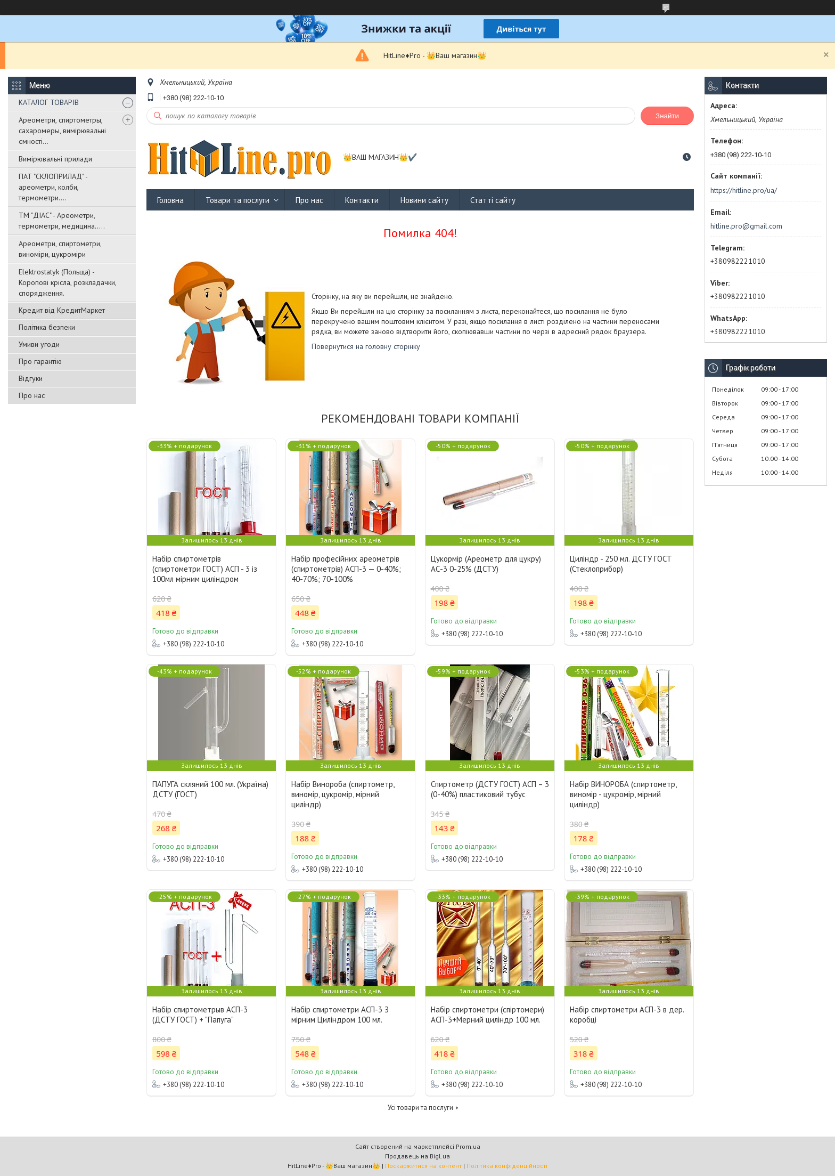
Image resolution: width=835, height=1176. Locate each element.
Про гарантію (40, 361)
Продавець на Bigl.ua (417, 1156)
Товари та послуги (237, 200)
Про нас (32, 395)
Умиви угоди (39, 344)
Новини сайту (424, 200)
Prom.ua (468, 1146)
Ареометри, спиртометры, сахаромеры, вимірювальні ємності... (62, 130)
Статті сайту (492, 200)
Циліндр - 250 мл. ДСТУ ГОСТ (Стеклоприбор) (621, 564)
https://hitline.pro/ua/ (743, 190)
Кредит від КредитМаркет (62, 310)
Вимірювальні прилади (55, 159)
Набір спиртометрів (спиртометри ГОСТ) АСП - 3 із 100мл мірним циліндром (204, 569)
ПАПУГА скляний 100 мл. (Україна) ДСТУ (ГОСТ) (210, 789)
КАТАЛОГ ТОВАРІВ (49, 102)
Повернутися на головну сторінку (366, 346)
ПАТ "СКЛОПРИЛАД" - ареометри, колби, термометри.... (53, 187)
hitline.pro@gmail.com (746, 226)
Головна (170, 200)
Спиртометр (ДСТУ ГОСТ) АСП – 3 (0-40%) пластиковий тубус (490, 789)
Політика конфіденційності (506, 1166)
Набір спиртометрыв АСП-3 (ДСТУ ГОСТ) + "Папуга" (200, 1014)
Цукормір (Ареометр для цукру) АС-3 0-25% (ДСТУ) (486, 564)
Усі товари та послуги (420, 1107)
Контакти (362, 200)
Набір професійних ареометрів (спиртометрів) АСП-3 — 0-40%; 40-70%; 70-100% (346, 569)
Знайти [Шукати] (667, 116)
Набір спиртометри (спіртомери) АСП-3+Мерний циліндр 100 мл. (487, 1014)
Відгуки (31, 378)
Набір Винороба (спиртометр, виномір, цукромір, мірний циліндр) (342, 794)
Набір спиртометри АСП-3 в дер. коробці (627, 1014)
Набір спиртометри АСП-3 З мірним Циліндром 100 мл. (340, 1014)
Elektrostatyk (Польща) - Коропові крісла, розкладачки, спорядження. (67, 282)
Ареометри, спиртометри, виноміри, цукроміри (60, 249)
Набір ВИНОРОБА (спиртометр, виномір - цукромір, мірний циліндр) (623, 794)
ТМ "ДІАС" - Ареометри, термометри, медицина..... (62, 220)
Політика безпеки (47, 327)
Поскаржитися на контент (423, 1166)
